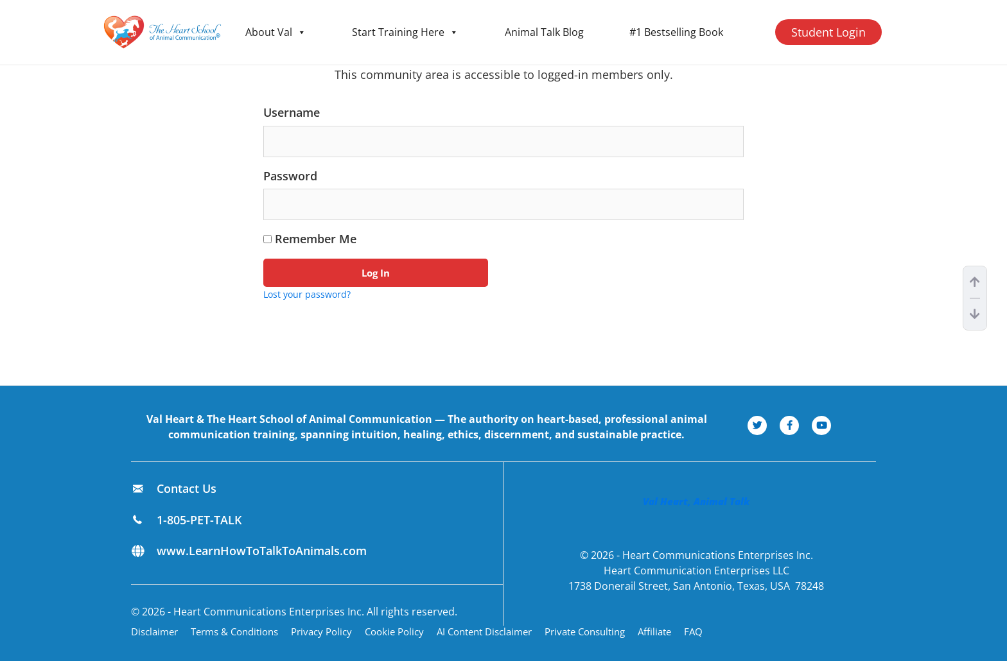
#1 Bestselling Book (676, 32)
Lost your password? (307, 294)
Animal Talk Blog (544, 32)
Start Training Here (405, 32)
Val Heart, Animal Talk (696, 501)
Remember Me (309, 238)
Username (291, 112)
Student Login (828, 32)
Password (290, 176)
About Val (275, 32)
